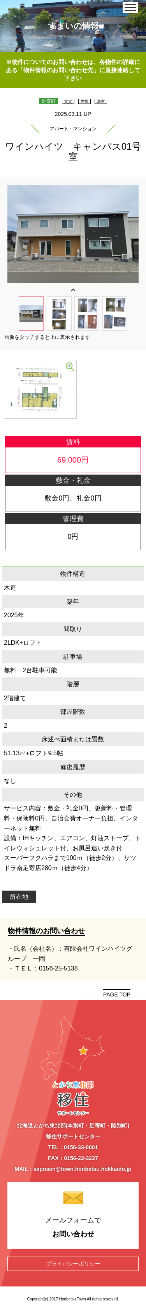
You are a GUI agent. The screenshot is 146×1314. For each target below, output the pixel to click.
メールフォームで (73, 1228)
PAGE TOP (116, 994)
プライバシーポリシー (73, 1263)
